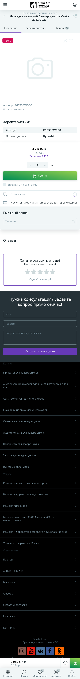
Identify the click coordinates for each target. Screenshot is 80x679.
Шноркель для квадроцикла (40, 444)
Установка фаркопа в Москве (40, 543)
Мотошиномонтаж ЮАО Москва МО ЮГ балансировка (40, 518)
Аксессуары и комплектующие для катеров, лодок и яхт (40, 385)
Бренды (40, 559)
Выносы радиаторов (40, 466)
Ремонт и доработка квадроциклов (40, 494)
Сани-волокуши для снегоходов (40, 398)
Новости (40, 616)
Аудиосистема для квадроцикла (40, 432)
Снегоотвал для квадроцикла (40, 421)
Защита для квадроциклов (40, 455)
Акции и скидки (40, 571)
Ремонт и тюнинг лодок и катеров (40, 483)
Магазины (40, 582)
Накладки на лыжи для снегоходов (40, 410)
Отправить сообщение (40, 351)
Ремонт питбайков (40, 505)
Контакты (40, 627)
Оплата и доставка (40, 605)
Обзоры (40, 593)
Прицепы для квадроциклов (40, 372)
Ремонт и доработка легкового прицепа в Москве (40, 531)
